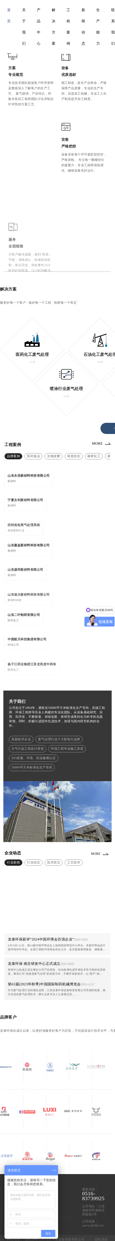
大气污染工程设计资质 (27, 748)
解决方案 (54, 26)
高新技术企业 (21, 739)
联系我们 (113, 26)
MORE (97, 443)
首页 (9, 15)
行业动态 (33, 862)
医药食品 (33, 456)
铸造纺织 (73, 456)
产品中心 (39, 26)
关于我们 (24, 26)
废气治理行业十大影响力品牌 (59, 739)
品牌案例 (13, 456)
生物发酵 (53, 456)
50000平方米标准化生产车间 (31, 767)
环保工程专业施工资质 (67, 748)
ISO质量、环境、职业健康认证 (33, 758)
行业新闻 (13, 862)
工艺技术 (73, 862)
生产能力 (98, 26)
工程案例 (68, 26)
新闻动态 (83, 26)
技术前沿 (53, 862)
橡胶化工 (93, 456)
